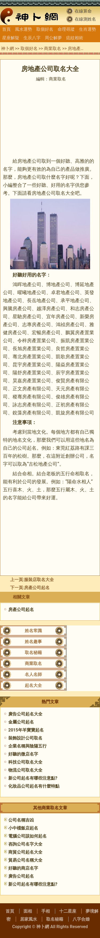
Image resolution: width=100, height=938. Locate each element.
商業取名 (52, 48)
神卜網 (7, 48)
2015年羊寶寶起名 (26, 730)
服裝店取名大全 (39, 579)
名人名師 (33, 674)
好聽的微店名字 (23, 754)
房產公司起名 (37, 587)
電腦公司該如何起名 (27, 836)
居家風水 (28, 919)
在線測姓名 (85, 19)
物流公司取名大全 (25, 770)
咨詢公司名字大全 (25, 844)
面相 (27, 911)
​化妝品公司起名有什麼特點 (33, 786)
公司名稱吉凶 (21, 820)
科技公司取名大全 (25, 762)
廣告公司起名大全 (25, 714)
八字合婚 (81, 919)
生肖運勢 (87, 29)
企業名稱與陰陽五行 (27, 746)
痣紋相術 (74, 37)
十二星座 (67, 911)
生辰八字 (32, 37)
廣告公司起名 (21, 876)
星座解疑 (10, 37)
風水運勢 (23, 29)
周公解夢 (53, 37)
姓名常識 (33, 630)
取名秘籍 (33, 652)
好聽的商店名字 (23, 868)
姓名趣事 (33, 641)
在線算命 (83, 11)
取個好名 (44, 29)
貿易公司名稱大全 (25, 860)
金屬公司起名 (21, 722)
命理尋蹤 (66, 29)
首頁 (6, 29)
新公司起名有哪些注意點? (32, 778)
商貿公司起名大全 (25, 852)
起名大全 (33, 685)
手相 (45, 911)
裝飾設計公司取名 (25, 738)
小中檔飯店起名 (23, 828)
